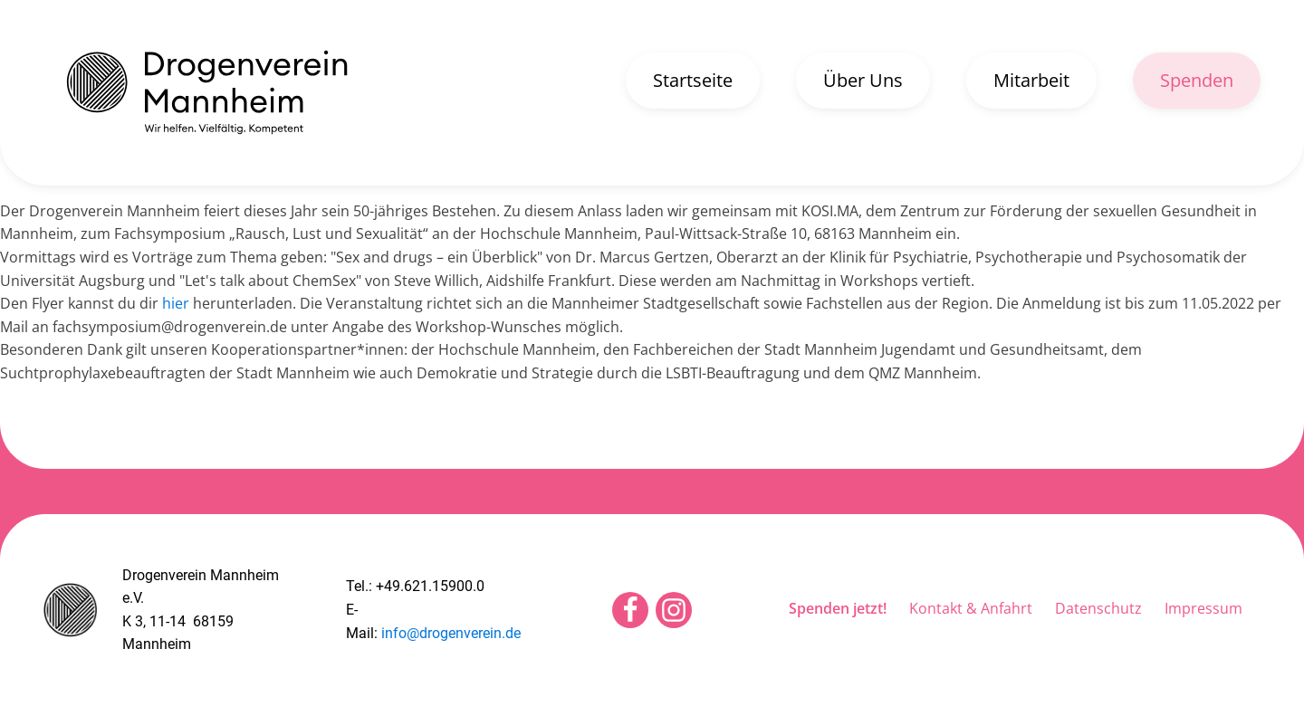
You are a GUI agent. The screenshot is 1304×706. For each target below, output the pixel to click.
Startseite (693, 80)
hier (175, 303)
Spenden (1196, 80)
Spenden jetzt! (838, 608)
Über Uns (863, 80)
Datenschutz (1098, 608)
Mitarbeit (1031, 80)
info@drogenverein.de (451, 633)
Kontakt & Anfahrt (970, 608)
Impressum (1203, 608)
